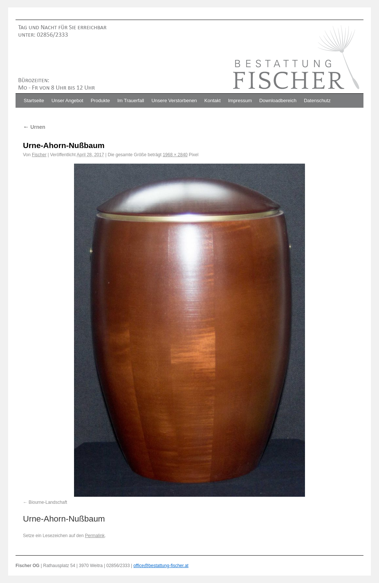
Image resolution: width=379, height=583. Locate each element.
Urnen (34, 127)
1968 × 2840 (175, 154)
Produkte (100, 100)
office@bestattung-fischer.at (160, 565)
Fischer (39, 154)
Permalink (94, 535)
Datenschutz (317, 100)
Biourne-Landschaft (47, 502)
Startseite (34, 100)
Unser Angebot (67, 100)
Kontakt (212, 100)
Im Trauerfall (130, 100)
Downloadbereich (277, 100)
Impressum (240, 100)
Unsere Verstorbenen (174, 100)
